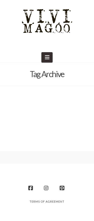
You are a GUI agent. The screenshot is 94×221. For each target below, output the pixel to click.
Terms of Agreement (47, 201)
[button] (46, 57)
